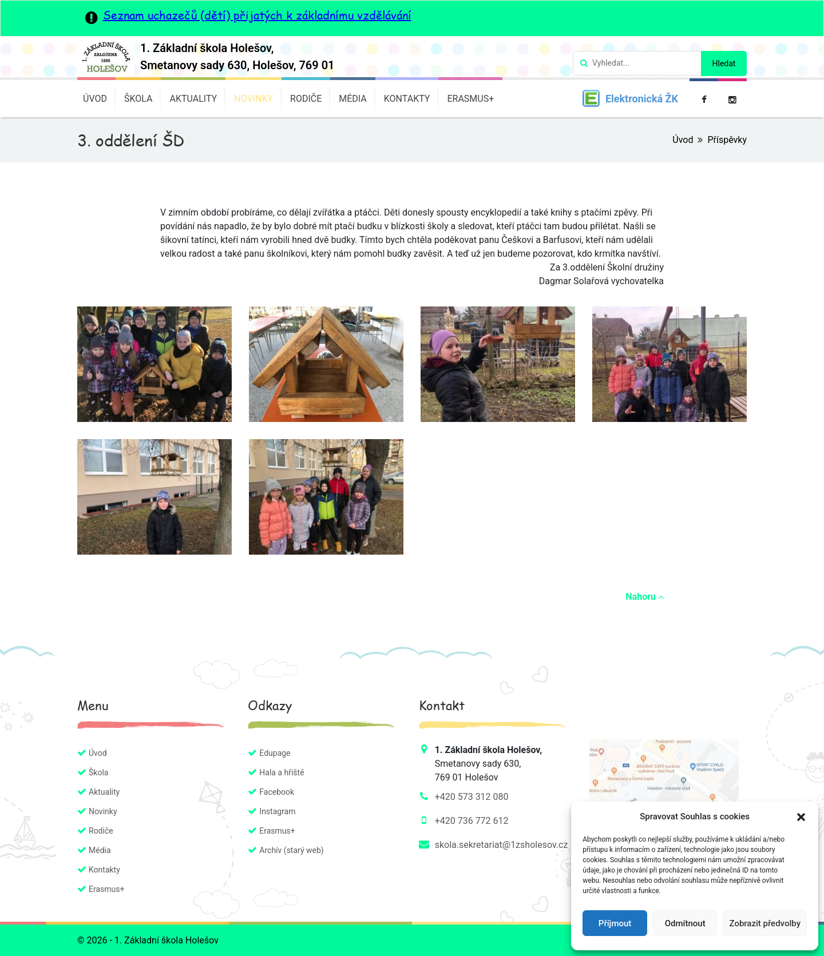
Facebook (276, 791)
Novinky (253, 98)
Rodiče (306, 98)
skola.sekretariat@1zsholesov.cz (501, 844)
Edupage (274, 753)
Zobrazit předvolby (765, 923)
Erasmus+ (470, 98)
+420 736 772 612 (472, 820)
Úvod (95, 98)
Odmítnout (685, 923)
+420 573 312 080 (472, 796)
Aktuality (193, 98)
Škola (138, 98)
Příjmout (615, 923)
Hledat (724, 63)
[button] (801, 816)
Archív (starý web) (291, 850)
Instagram (277, 811)
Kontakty (407, 98)
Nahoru (644, 596)
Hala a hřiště (281, 772)
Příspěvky (727, 139)
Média (353, 98)
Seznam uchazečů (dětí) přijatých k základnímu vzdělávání (257, 15)
